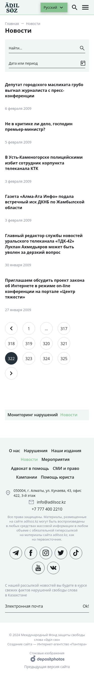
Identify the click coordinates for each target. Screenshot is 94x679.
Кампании (26, 477)
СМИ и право (66, 468)
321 (63, 343)
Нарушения (35, 450)
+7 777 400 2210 (47, 509)
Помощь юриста (57, 477)
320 (46, 343)
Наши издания (66, 450)
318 (11, 343)
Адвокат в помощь (30, 468)
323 (28, 358)
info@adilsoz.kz (51, 502)
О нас (14, 450)
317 (63, 328)
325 (63, 358)
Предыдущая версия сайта (47, 666)
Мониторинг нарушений (33, 414)
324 (46, 358)
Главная (12, 23)
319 (28, 343)
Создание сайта (19, 644)
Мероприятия (56, 459)
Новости (68, 414)
